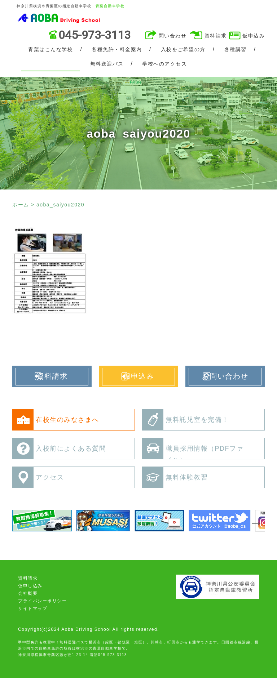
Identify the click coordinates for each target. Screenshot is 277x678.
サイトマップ (32, 608)
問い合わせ (173, 36)
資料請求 (216, 36)
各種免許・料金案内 (117, 49)
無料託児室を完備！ (185, 419)
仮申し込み (30, 585)
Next (253, 520)
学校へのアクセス (164, 64)
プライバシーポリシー (42, 600)
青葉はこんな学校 (50, 49)
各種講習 (235, 49)
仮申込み (253, 36)
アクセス (38, 477)
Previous (20, 520)
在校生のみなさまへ (56, 419)
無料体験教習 (175, 477)
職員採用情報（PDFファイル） (192, 451)
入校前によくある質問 (59, 448)
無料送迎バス (107, 64)
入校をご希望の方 (183, 49)
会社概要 (28, 593)
